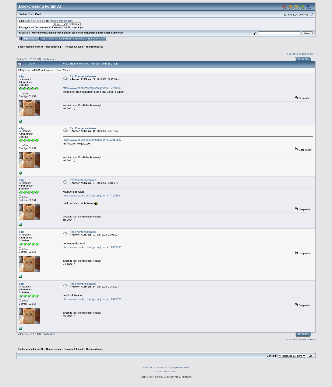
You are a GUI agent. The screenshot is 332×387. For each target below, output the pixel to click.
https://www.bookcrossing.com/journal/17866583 (92, 247)
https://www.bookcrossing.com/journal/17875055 (92, 299)
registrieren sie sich (61, 20)
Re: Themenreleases (83, 76)
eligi (21, 76)
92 (34, 59)
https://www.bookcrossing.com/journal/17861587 (92, 139)
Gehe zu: (271, 356)
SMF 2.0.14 (149, 367)
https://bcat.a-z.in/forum (110, 33)
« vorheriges (293, 53)
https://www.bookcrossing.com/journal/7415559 (91, 195)
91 (31, 59)
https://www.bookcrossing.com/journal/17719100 (92, 88)
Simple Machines (180, 367)
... (28, 59)
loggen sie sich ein (35, 20)
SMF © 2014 (163, 367)
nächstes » (308, 53)
